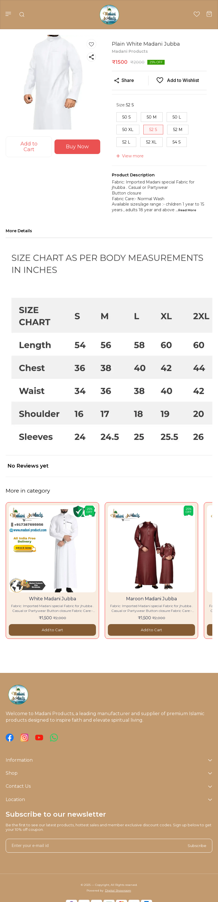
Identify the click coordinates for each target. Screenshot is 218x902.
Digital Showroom (118, 890)
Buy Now (77, 146)
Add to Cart (28, 147)
